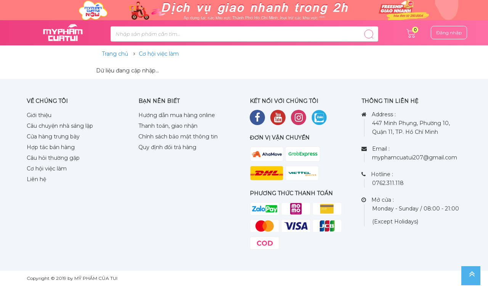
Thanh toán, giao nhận (167, 125)
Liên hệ (36, 179)
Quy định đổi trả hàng (167, 147)
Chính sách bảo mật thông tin (178, 136)
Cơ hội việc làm (159, 53)
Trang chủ (115, 53)
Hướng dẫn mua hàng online (176, 115)
